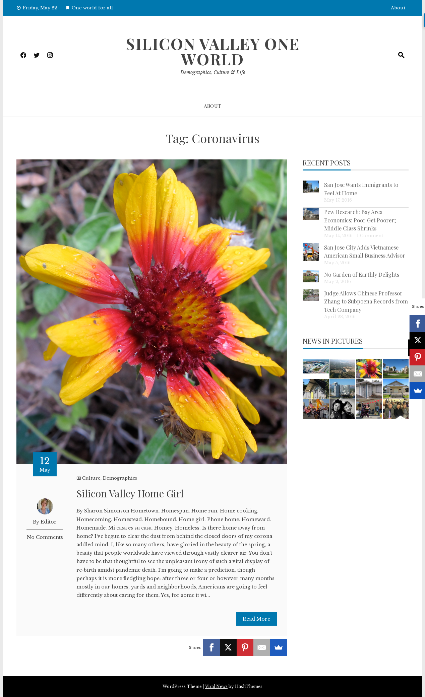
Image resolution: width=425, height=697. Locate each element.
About (398, 8)
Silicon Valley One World (213, 51)
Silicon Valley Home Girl (130, 493)
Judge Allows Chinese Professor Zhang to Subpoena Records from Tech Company (366, 301)
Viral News (216, 686)
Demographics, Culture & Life (212, 72)
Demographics (120, 478)
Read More (256, 619)
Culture (91, 478)
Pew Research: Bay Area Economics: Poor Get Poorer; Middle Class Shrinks (360, 220)
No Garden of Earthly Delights (361, 274)
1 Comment (370, 235)
